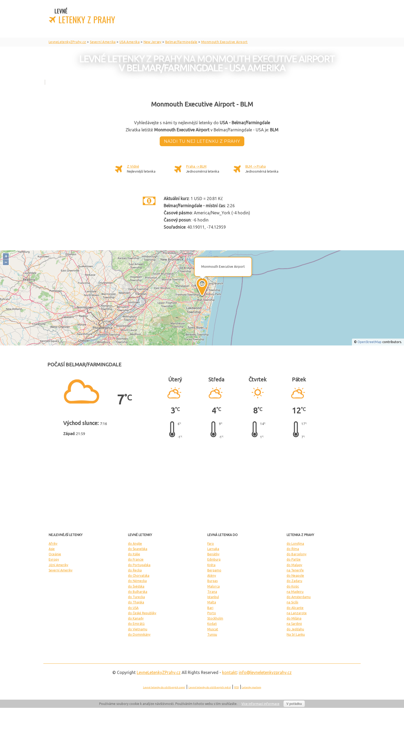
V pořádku (294, 704)
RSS (236, 687)
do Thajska (136, 602)
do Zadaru (294, 581)
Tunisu (212, 634)
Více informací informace (260, 703)
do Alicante (295, 608)
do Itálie (134, 554)
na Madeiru (295, 591)
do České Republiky (142, 613)
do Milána (294, 618)
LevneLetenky (159, 672)
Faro (210, 543)
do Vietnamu (137, 629)
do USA (133, 608)
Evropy (54, 559)
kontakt (229, 672)
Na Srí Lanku (296, 634)
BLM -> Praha (255, 166)
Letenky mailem (251, 687)
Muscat (212, 629)
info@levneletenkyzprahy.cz (265, 672)
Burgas (212, 581)
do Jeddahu (295, 629)
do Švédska (136, 586)
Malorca (213, 586)
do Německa (137, 581)
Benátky (213, 554)
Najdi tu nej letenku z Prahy (202, 141)
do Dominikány (139, 634)
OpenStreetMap (369, 342)
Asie (52, 549)
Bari (210, 608)
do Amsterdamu (299, 597)
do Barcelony (296, 554)
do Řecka (135, 570)
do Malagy (294, 565)
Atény (211, 575)
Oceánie (55, 554)
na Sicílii (292, 602)
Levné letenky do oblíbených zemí (164, 687)
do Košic (293, 586)
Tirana (212, 591)
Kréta (211, 565)
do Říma (293, 549)
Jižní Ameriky (58, 565)
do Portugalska (139, 565)
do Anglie (135, 543)
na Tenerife (295, 570)
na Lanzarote (297, 613)
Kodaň (212, 623)
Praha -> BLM (196, 166)
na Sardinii (294, 623)
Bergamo (214, 570)
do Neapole (295, 575)
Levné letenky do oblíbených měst (210, 687)
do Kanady (136, 618)
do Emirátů (136, 623)
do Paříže (294, 559)
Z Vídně (133, 166)
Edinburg (214, 559)
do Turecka (136, 597)
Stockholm (215, 618)
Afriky (53, 543)
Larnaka (213, 549)
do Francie (136, 559)
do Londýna (295, 543)
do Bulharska (137, 591)
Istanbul (213, 597)
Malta (211, 602)
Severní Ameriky (60, 570)
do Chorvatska (138, 575)
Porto (211, 613)
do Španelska (137, 549)
